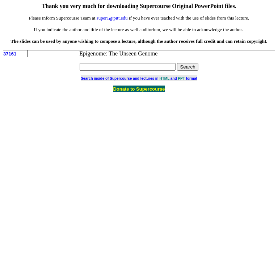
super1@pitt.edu (112, 18)
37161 (9, 54)
